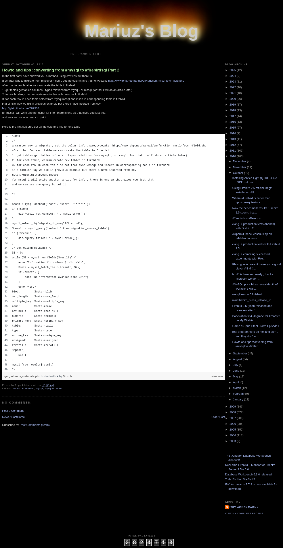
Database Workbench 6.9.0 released (248, 474)
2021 (233, 93)
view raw (217, 376)
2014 (233, 133)
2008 (233, 412)
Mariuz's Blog (141, 31)
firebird (16, 388)
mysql (39, 388)
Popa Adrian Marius (243, 507)
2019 (233, 104)
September (240, 353)
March (237, 388)
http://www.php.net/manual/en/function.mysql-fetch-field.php (146, 80)
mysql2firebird (53, 388)
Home (21, 417)
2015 (233, 127)
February (239, 393)
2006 (233, 423)
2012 (233, 144)
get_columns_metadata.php (22, 376)
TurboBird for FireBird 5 (240, 479)
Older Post (218, 417)
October (238, 173)
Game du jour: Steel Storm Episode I (255, 326)
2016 (233, 121)
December (240, 161)
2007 (233, 418)
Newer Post (9, 417)
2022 (233, 87)
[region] (113, 253)
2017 (233, 116)
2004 (233, 435)
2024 (233, 75)
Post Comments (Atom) (35, 425)
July (236, 365)
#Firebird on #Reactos (246, 218)
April (236, 382)
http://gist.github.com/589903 (20, 108)
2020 (233, 98)
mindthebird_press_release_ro (251, 300)
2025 (233, 70)
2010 (233, 156)
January (238, 399)
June (236, 370)
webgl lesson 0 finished (247, 294)
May (236, 376)
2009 (233, 406)
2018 (233, 110)
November (240, 167)
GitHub (67, 376)
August (238, 359)
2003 (233, 441)
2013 (233, 139)
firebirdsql (28, 388)
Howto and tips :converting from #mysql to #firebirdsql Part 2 (60, 70)
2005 (233, 429)
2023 (233, 81)
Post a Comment (13, 410)
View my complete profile (244, 513)
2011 (233, 150)
